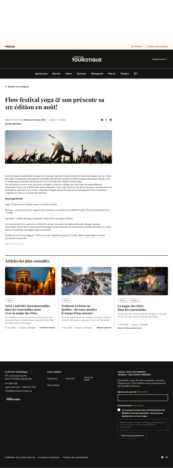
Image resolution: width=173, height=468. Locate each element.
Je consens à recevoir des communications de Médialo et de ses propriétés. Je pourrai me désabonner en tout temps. (143, 413)
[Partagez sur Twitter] (106, 119)
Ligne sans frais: (20, 387)
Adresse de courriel (133, 391)
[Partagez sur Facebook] (102, 119)
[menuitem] (160, 59)
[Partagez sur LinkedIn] (110, 119)
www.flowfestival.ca (14, 243)
